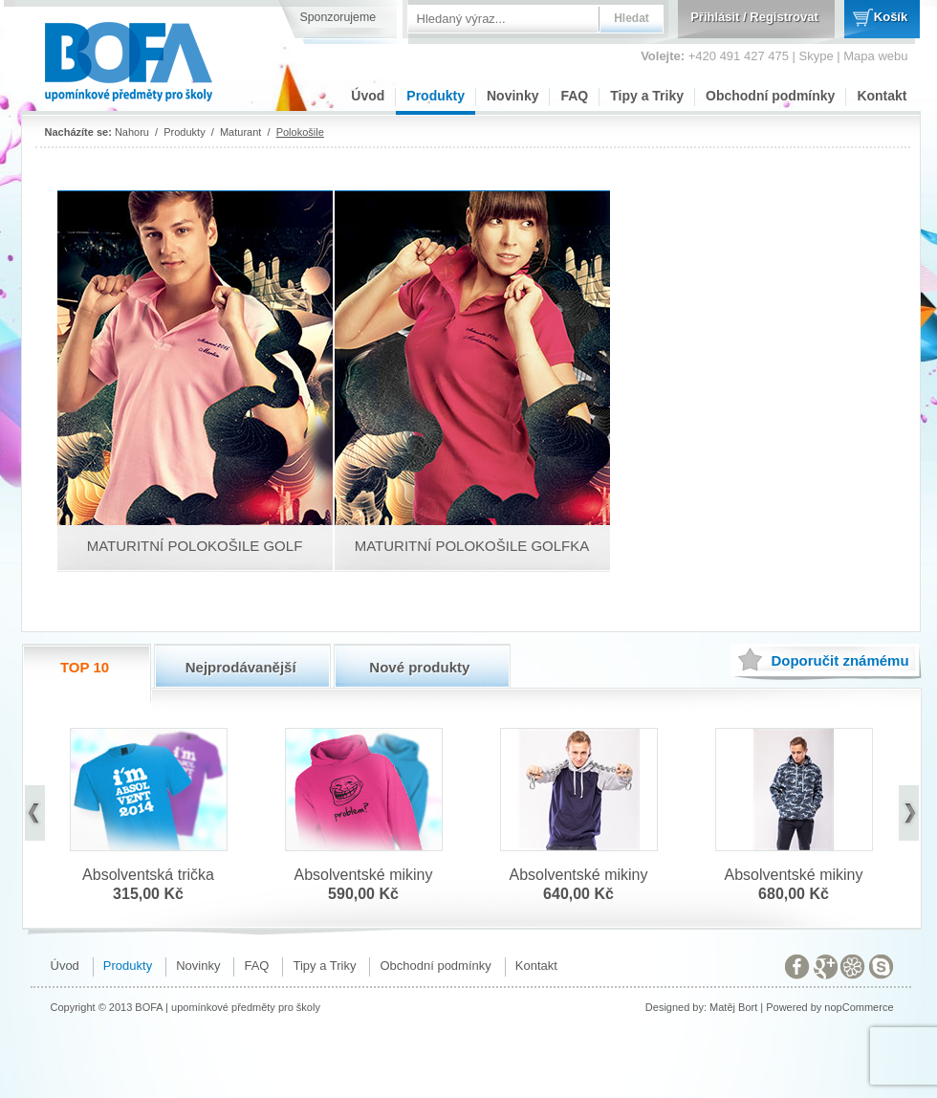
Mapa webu (875, 56)
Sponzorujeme (338, 17)
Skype (816, 56)
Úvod (367, 95)
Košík (890, 17)
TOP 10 (84, 667)
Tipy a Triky (647, 95)
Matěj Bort (733, 1007)
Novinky (512, 95)
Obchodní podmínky (770, 95)
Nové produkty (419, 667)
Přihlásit (714, 17)
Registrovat (784, 17)
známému (839, 660)
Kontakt (881, 95)
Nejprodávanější (240, 667)
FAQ (574, 95)
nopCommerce (858, 1007)
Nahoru (132, 132)
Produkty (435, 95)
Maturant (240, 132)
